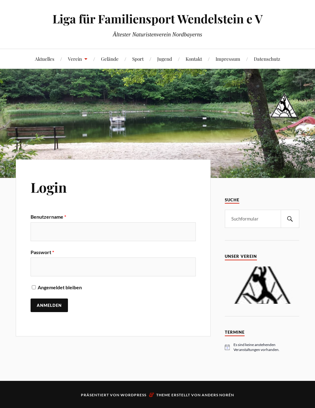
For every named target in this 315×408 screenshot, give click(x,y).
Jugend (164, 59)
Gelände (110, 59)
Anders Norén (218, 395)
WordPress (133, 395)
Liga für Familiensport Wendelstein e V (157, 19)
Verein (75, 59)
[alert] (262, 347)
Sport (138, 59)
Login (49, 187)
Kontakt (194, 59)
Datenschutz (267, 59)
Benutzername (48, 217)
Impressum (228, 59)
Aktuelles (44, 59)
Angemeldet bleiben (56, 287)
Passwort (42, 252)
